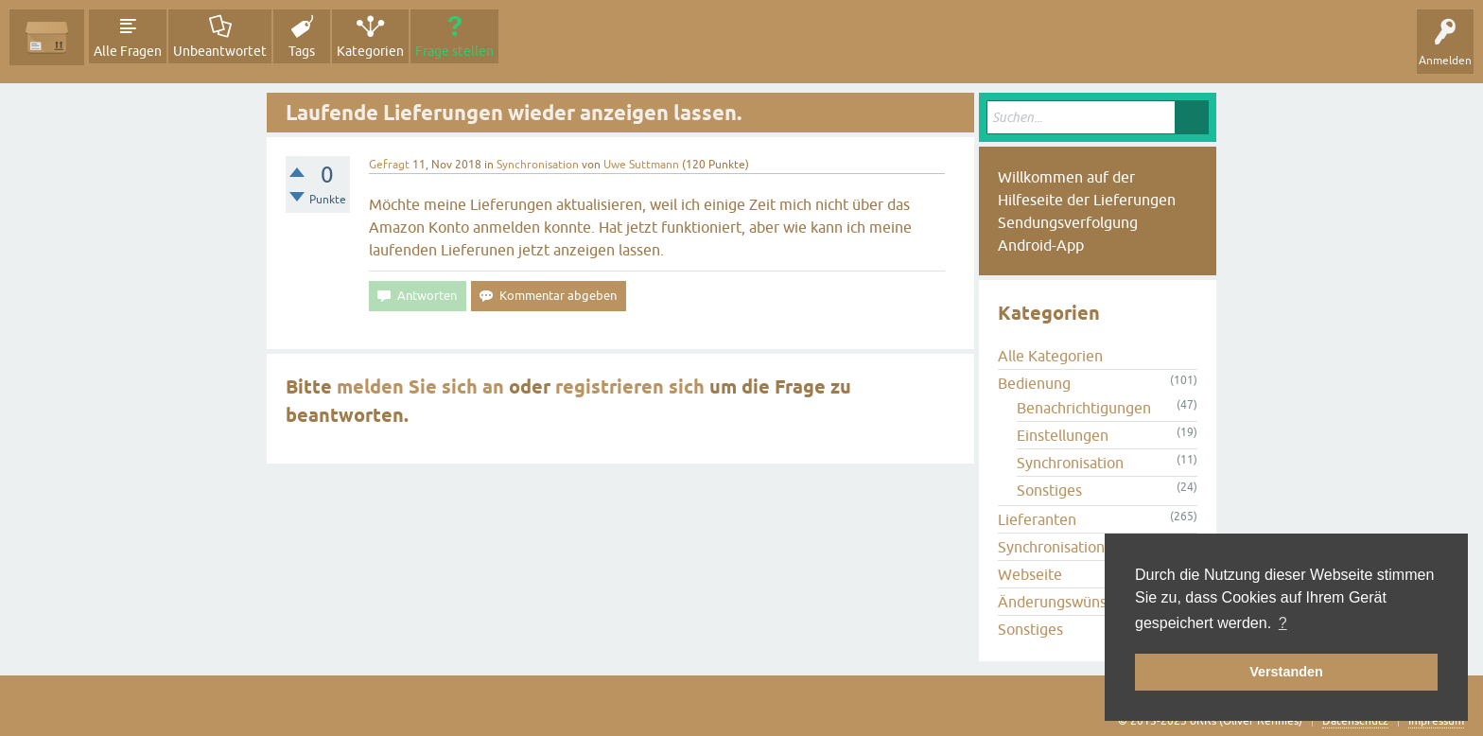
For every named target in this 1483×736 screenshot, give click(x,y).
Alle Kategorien (1050, 355)
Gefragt (389, 164)
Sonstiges (1049, 490)
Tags (301, 51)
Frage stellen (454, 51)
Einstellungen (1062, 435)
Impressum (1436, 720)
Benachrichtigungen (1084, 407)
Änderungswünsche (1064, 601)
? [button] (1283, 623)
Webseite (1030, 574)
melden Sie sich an (420, 387)
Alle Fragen (128, 51)
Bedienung (1034, 383)
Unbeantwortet (220, 51)
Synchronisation (538, 164)
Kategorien (370, 51)
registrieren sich (630, 387)
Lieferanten (1037, 519)
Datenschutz (1355, 720)
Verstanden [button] (1286, 671)
